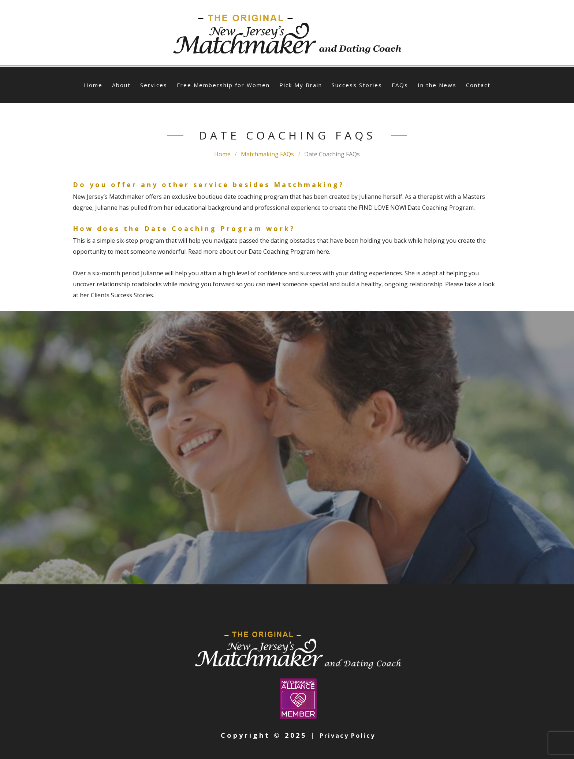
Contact (478, 85)
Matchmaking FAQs (267, 154)
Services (153, 85)
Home (93, 85)
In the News (437, 85)
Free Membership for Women (223, 85)
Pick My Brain (300, 85)
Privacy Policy (347, 735)
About (121, 85)
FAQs (400, 85)
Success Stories (357, 85)
